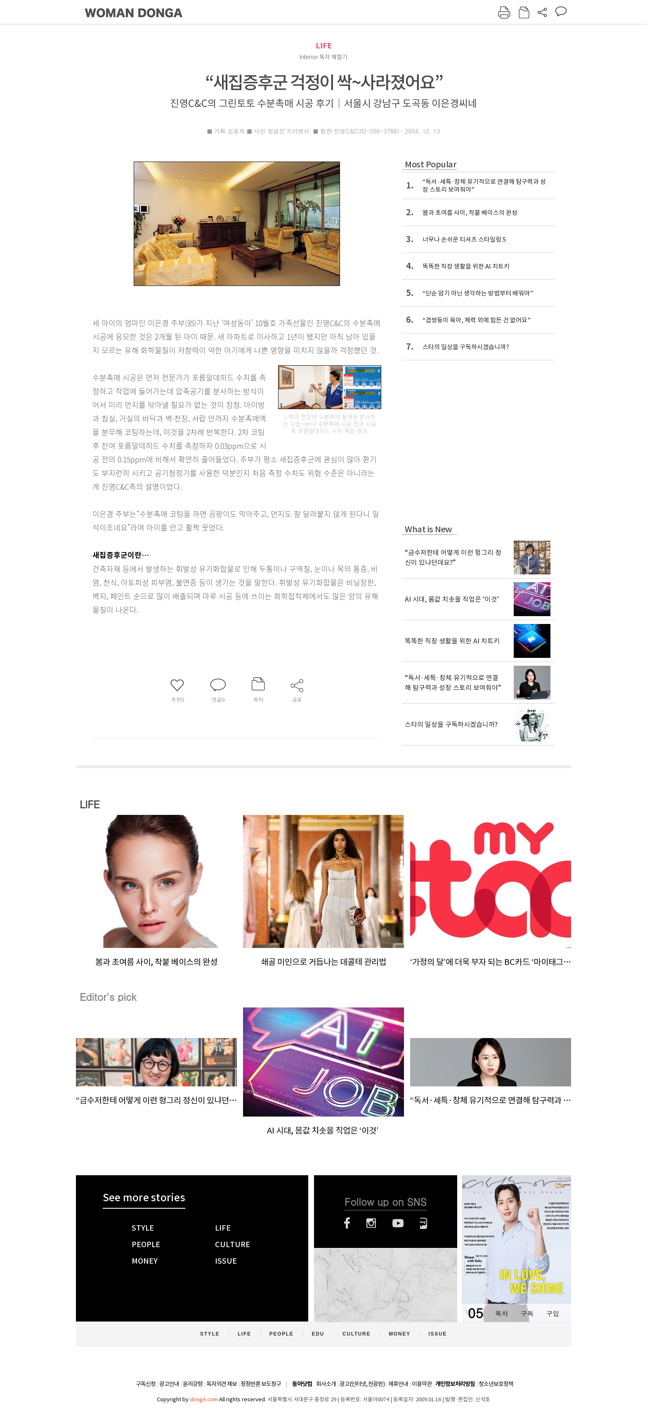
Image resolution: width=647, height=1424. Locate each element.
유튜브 (398, 1223)
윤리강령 (193, 1384)
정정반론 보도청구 (261, 1384)
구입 (552, 1313)
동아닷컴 (302, 1384)
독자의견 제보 (221, 1384)
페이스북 (347, 1223)
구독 (527, 1313)
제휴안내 (398, 1384)
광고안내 (169, 1384)
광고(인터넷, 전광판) (362, 1384)
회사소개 (326, 1384)
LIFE (324, 45)
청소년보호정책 (496, 1384)
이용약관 (422, 1384)
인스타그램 (371, 1223)
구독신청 (146, 1384)
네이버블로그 (423, 1223)
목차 (501, 1313)
